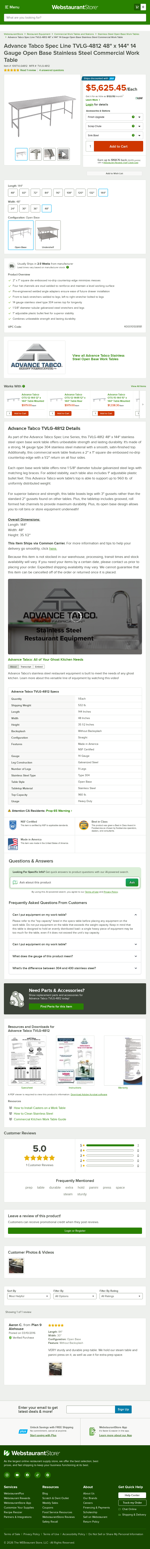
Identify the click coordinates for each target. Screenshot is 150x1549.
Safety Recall (50, 1521)
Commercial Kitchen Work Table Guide (52, 1119)
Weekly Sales (50, 1502)
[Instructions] (75, 1062)
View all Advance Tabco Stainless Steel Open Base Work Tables (98, 357)
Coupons (47, 1507)
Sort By (11, 1290)
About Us (89, 1493)
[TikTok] (37, 1475)
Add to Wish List (114, 173)
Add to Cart (20, 413)
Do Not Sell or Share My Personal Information (115, 1534)
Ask (132, 882)
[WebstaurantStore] (53, 1453)
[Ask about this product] (75, 882)
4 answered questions (51, 70)
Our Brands (90, 1498)
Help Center (132, 1495)
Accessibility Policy (73, 1534)
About (13, 666)
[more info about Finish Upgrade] (133, 117)
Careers (88, 1502)
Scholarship (90, 1512)
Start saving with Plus (43, 1435)
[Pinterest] (48, 1475)
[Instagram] (7, 1475)
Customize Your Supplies (19, 1507)
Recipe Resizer (13, 1512)
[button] (21, 154)
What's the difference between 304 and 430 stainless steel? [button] (54, 968)
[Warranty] (123, 1062)
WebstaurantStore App (17, 1502)
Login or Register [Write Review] (75, 1230)
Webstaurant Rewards (17, 1498)
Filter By (58, 1290)
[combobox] (75, 18)
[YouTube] (17, 1475)
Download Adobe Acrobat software (89, 1094)
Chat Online (127, 1509)
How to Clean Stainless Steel (45, 1113)
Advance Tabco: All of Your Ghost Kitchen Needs (45, 659)
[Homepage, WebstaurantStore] (75, 7)
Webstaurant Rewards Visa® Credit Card (120, 162)
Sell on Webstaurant (95, 1517)
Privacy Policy (111, 891)
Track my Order (132, 1502)
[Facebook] (27, 1475)
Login (89, 104)
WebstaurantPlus (14, 1493)
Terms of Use (92, 891)
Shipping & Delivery (132, 1514)
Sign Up (123, 1409)
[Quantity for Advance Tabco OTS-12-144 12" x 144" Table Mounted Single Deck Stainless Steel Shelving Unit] (9, 413)
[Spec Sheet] (27, 1062)
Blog (45, 1493)
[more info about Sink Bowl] (133, 136)
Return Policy (91, 1521)
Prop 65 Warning (58, 811)
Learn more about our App (115, 1435)
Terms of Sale (12, 1534)
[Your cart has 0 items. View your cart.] (140, 7)
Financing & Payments (96, 1507)
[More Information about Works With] (23, 386)
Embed (39, 666)
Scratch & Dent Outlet (55, 1498)
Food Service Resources (57, 1512)
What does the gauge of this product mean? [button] (42, 956)
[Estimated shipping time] (67, 267)
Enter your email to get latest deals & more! (38, 1409)
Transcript (26, 666)
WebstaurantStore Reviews (58, 1517)
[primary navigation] (12, 7)
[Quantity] (90, 146)
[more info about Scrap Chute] (133, 126)
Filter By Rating (109, 1290)
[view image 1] (16, 1266)
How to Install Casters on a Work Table (51, 1108)
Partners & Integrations (18, 1517)
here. (53, 548)
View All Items (138, 386)
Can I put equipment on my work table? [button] (39, 915)
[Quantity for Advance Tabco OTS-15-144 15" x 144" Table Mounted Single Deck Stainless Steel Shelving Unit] (95, 413)
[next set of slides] (143, 404)
